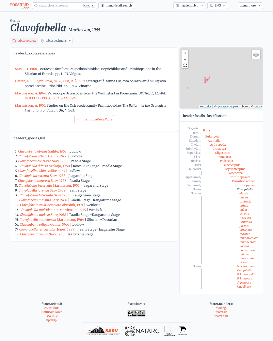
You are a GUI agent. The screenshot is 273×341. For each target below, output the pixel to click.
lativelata (246, 230)
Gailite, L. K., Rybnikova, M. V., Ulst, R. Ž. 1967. (50, 81)
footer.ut (221, 312)
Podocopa (226, 161)
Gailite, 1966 (43, 156)
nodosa (244, 246)
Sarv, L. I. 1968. (27, 69)
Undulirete (244, 286)
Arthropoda (218, 144)
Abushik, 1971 (51, 205)
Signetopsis (244, 282)
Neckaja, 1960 (44, 166)
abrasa (243, 193)
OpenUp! (52, 320)
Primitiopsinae (245, 185)
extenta (244, 213)
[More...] (250, 5)
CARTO (258, 106)
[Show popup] (64, 5)
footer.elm (221, 316)
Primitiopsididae (243, 181)
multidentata (248, 242)
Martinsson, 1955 (49, 185)
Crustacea (219, 148)
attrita (244, 197)
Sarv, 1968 (43, 161)
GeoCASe (52, 316)
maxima (245, 234)
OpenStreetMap (225, 106)
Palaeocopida (231, 165)
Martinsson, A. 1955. (31, 105)
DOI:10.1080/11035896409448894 (50, 98)
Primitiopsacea (240, 177)
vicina (243, 262)
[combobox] (189, 5)
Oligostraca (222, 153)
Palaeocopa (235, 173)
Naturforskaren (51, 312)
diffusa (244, 205)
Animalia (214, 140)
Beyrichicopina (235, 169)
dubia (243, 209)
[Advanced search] (116, 5)
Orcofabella (244, 270)
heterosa (245, 218)
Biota (206, 130)
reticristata (247, 258)
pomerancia (247, 250)
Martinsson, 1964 (51, 220)
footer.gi (221, 308)
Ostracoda (224, 157)
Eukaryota (212, 136)
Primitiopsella (246, 274)
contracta (246, 201)
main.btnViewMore (94, 119)
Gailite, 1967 (42, 151)
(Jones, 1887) (47, 229)
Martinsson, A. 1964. (31, 93)
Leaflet (205, 106)
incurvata (246, 222)
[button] (185, 53)
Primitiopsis (245, 278)
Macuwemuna (246, 266)
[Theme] (233, 5)
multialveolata (249, 238)
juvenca (244, 226)
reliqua (244, 254)
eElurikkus (51, 308)
